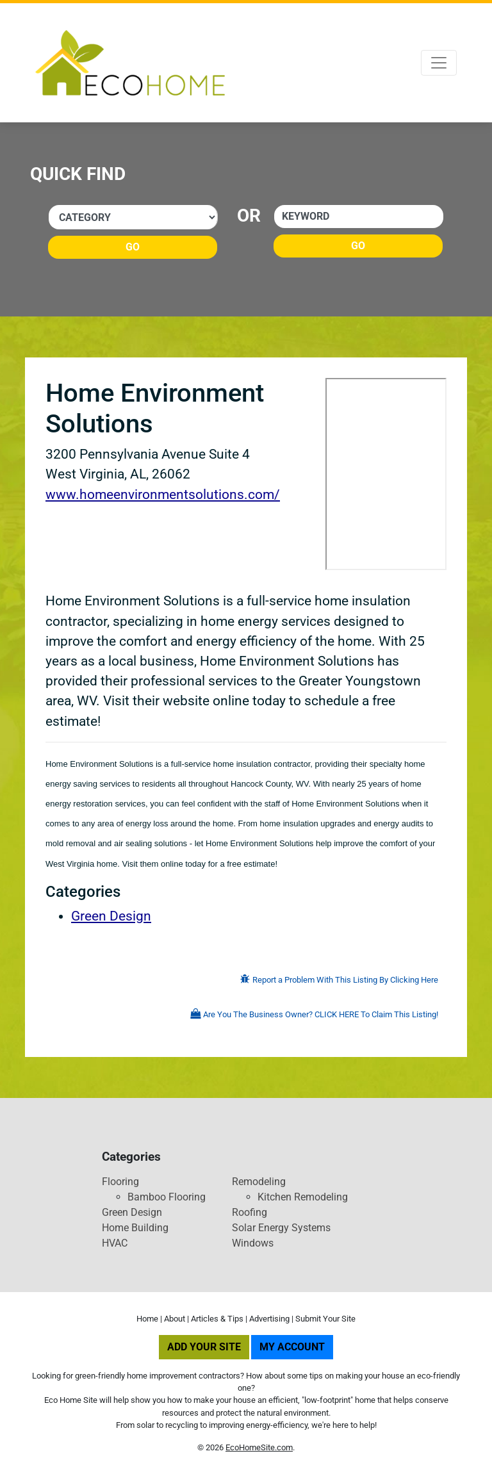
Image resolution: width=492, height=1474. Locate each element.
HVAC (114, 1243)
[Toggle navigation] (439, 63)
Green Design (111, 916)
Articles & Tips (217, 1318)
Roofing (249, 1212)
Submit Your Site (325, 1318)
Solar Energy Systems (281, 1228)
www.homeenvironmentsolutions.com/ (162, 494)
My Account (292, 1347)
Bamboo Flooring (166, 1197)
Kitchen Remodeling (303, 1197)
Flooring (120, 1181)
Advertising (269, 1318)
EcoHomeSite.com (259, 1447)
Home (147, 1318)
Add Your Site (204, 1347)
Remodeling (259, 1181)
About (174, 1318)
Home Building (135, 1228)
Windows (253, 1243)
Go (133, 247)
